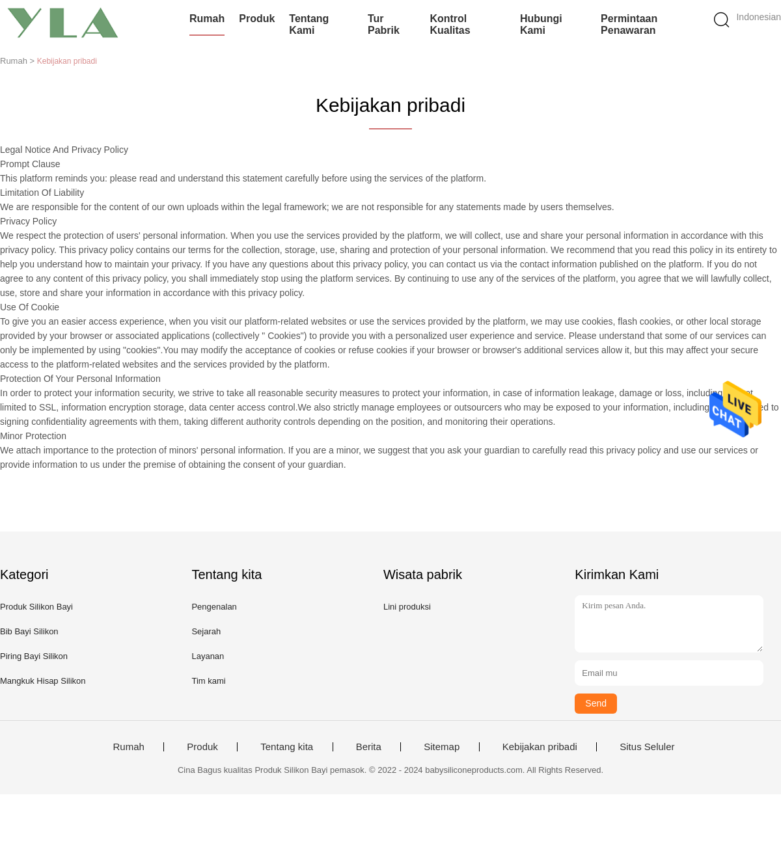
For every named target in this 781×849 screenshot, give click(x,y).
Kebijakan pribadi (539, 746)
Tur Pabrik (384, 24)
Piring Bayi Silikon (34, 656)
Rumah (207, 18)
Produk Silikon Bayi (36, 607)
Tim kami (208, 681)
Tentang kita (286, 746)
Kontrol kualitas (450, 24)
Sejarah (206, 631)
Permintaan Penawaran (629, 24)
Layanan (207, 656)
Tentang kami (309, 24)
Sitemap (441, 746)
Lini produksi (407, 607)
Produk (257, 18)
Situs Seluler (647, 746)
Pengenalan (213, 607)
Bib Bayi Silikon (29, 631)
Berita (368, 746)
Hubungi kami (541, 24)
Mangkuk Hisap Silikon (43, 681)
